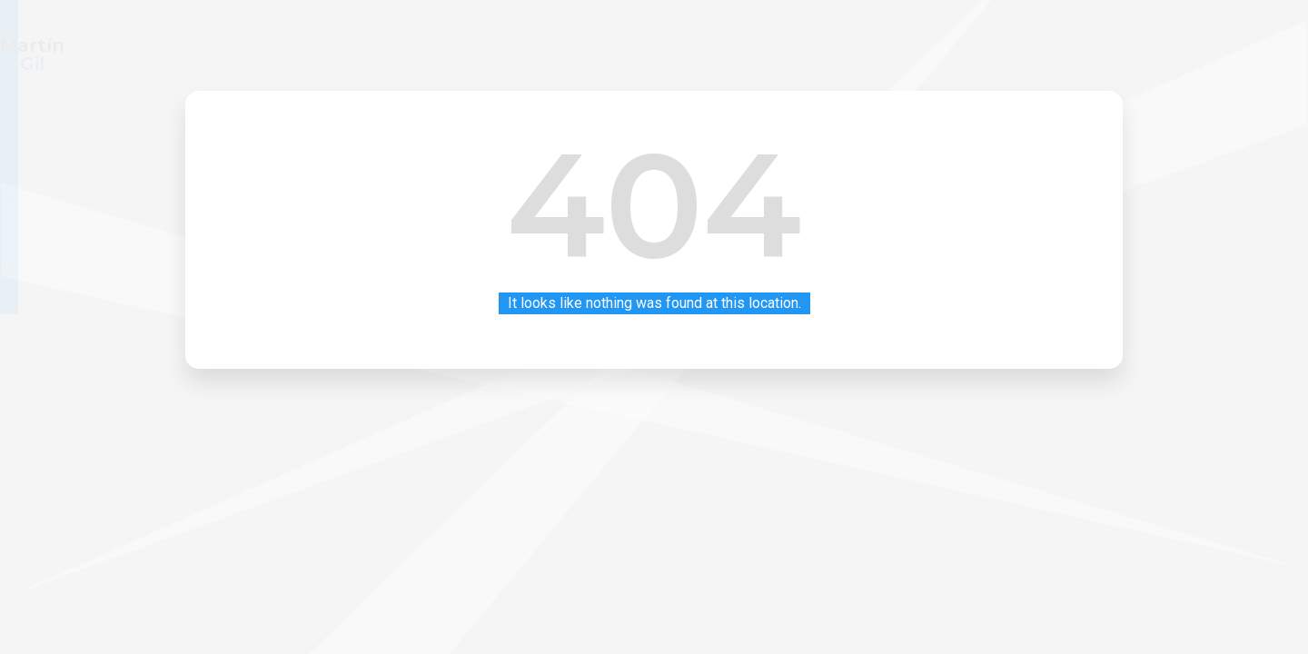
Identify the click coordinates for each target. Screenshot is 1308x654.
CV (867, 44)
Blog (926, 44)
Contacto (1004, 44)
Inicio (806, 44)
